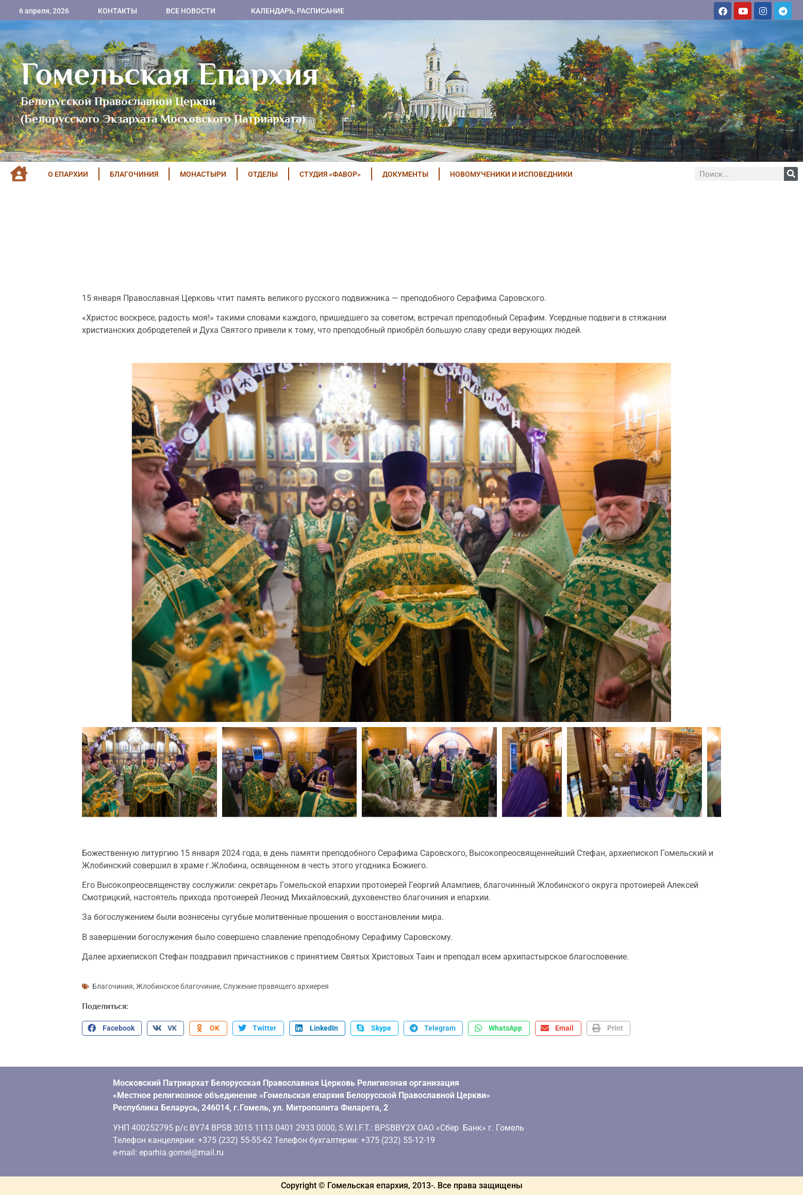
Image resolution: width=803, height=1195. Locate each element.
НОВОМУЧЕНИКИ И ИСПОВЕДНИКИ (511, 174)
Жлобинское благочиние (178, 986)
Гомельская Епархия (170, 74)
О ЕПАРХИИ (68, 174)
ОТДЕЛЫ (263, 174)
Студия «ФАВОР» (330, 174)
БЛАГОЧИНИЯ (134, 174)
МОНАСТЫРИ (203, 174)
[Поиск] (791, 174)
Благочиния (112, 986)
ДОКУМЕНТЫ (405, 174)
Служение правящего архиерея (276, 986)
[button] (112, 1028)
